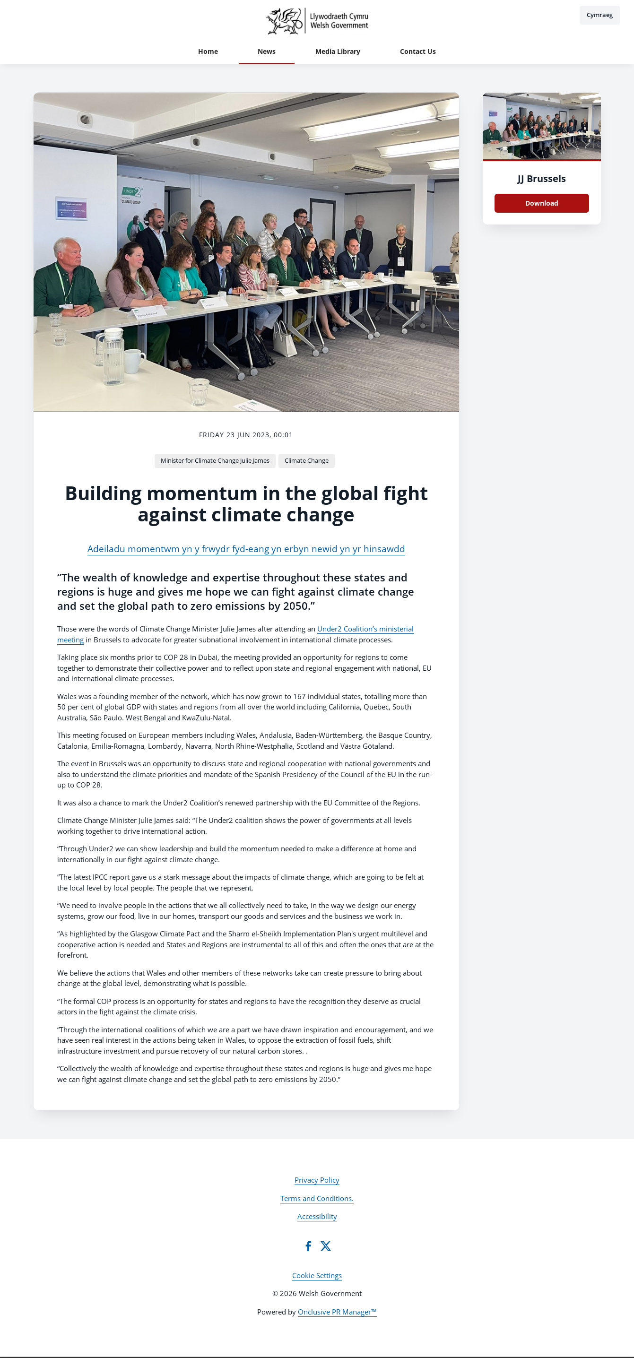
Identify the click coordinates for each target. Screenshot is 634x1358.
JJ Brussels (542, 178)
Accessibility (317, 1216)
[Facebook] (308, 1246)
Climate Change (307, 460)
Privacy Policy (317, 1180)
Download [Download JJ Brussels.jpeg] (541, 203)
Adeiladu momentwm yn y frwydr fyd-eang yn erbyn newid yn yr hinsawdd (246, 549)
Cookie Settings (317, 1275)
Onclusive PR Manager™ (337, 1311)
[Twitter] (326, 1246)
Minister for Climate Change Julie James (215, 460)
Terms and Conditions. (317, 1198)
